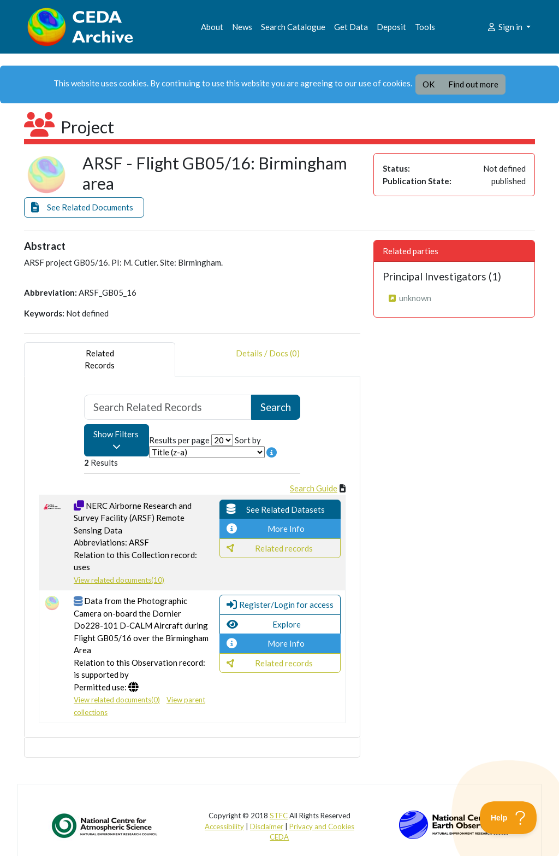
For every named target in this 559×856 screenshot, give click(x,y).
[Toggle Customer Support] (508, 817)
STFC (279, 815)
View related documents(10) (119, 580)
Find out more (473, 84)
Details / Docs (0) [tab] (268, 359)
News (242, 27)
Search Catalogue (293, 27)
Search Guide (313, 488)
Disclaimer (266, 826)
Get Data (351, 27)
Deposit (391, 27)
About (212, 27)
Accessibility (224, 826)
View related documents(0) (117, 699)
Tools (425, 27)
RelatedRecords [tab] (100, 359)
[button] (84, 207)
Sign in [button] (505, 27)
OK (429, 84)
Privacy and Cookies (321, 826)
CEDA (279, 836)
